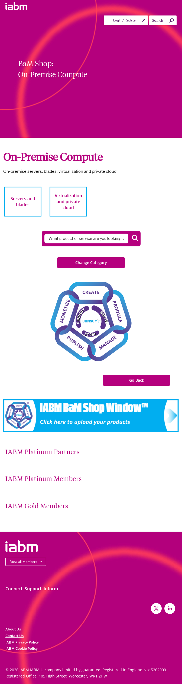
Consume (90, 320)
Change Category (91, 262)
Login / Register (124, 20)
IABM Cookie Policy (21, 648)
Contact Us (14, 635)
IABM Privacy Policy (22, 642)
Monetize (65, 311)
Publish (75, 342)
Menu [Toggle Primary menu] (164, 21)
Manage (108, 342)
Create (91, 292)
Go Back (136, 380)
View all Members (23, 561)
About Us (13, 629)
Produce (117, 311)
